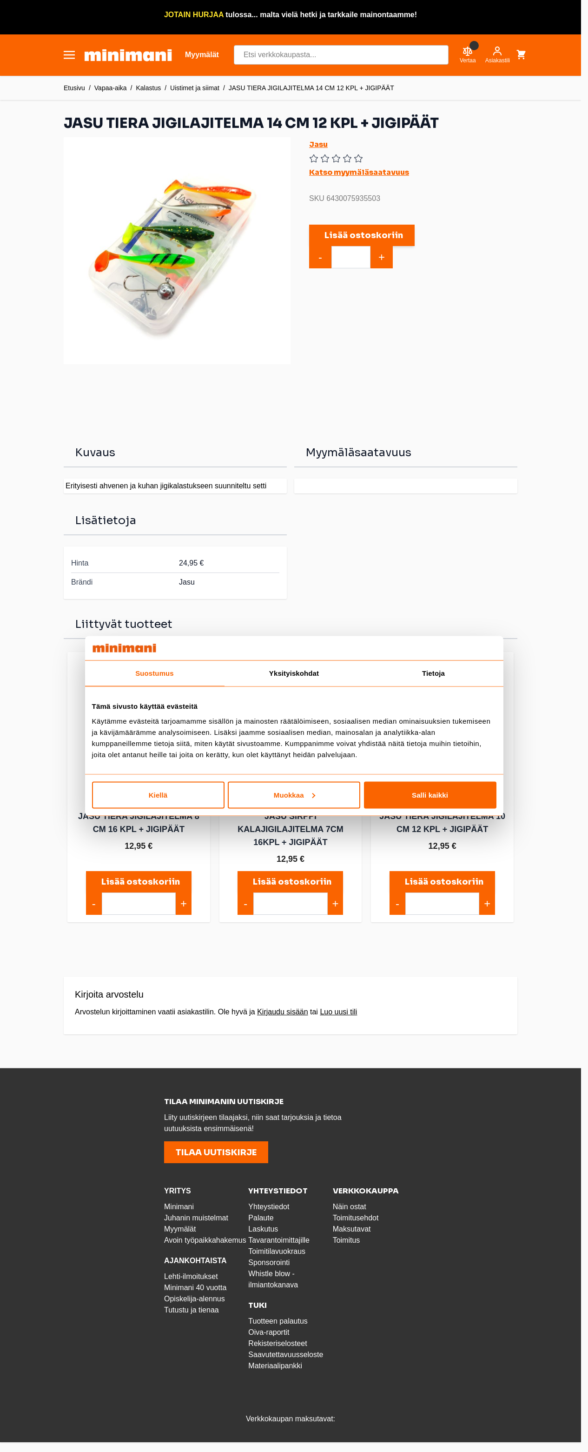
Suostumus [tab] (154, 673)
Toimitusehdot (356, 1218)
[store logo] (128, 55)
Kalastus (148, 88)
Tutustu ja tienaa (191, 1310)
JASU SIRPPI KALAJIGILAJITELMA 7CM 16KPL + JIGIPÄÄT (290, 829)
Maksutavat (352, 1229)
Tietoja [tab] (433, 673)
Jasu (318, 144)
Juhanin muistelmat (196, 1218)
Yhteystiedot (268, 1207)
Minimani (179, 1207)
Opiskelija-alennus (194, 1299)
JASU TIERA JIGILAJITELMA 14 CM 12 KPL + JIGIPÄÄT (311, 88)
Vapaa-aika (110, 88)
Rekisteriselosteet (277, 1343)
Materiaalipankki (275, 1366)
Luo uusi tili (338, 1012)
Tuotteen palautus (279, 1321)
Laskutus (263, 1229)
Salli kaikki (430, 795)
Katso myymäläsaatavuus (359, 172)
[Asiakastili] (497, 55)
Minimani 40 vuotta (195, 1288)
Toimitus (346, 1240)
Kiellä (158, 795)
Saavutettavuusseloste (285, 1355)
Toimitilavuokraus (276, 1251)
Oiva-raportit (268, 1332)
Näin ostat (349, 1207)
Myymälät (180, 1229)
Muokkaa (294, 795)
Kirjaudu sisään (282, 1012)
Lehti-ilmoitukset (191, 1276)
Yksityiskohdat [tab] (294, 673)
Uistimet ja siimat (194, 88)
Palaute (260, 1218)
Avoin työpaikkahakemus (205, 1240)
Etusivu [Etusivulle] (74, 88)
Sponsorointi (269, 1262)
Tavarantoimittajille (279, 1240)
